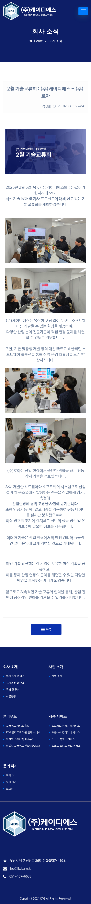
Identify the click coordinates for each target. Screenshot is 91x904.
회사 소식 (11, 775)
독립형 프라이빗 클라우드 (20, 739)
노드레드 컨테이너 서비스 (66, 725)
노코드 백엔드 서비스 (63, 739)
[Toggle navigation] (83, 11)
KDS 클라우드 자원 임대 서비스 (23, 732)
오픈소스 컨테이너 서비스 (66, 732)
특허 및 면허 (13, 689)
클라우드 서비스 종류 (17, 725)
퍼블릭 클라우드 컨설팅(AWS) (23, 745)
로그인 (9, 788)
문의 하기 (11, 782)
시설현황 (11, 696)
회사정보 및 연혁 (15, 683)
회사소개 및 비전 (15, 676)
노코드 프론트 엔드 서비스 (66, 745)
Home (36, 41)
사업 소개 (57, 676)
